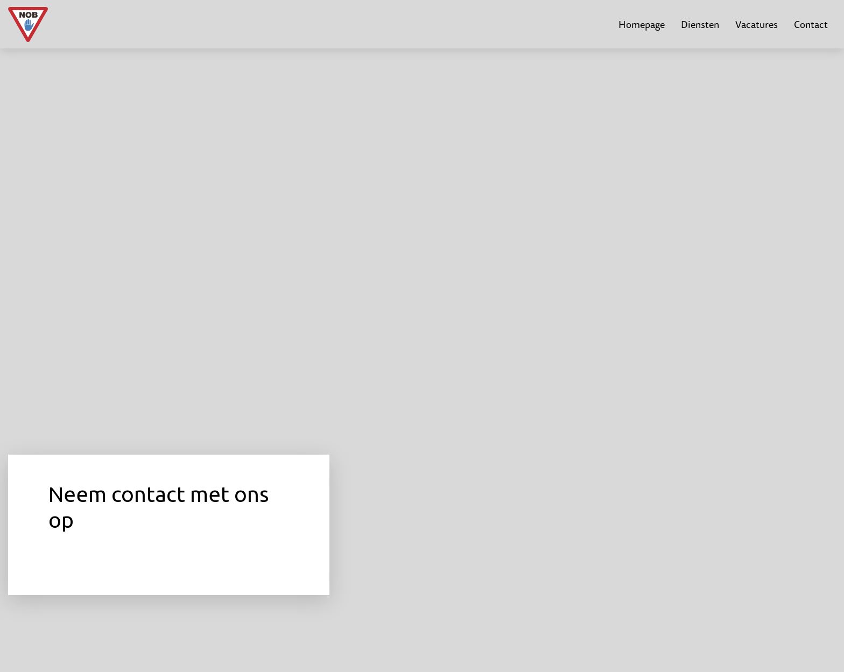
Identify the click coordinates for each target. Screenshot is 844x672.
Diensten (700, 24)
